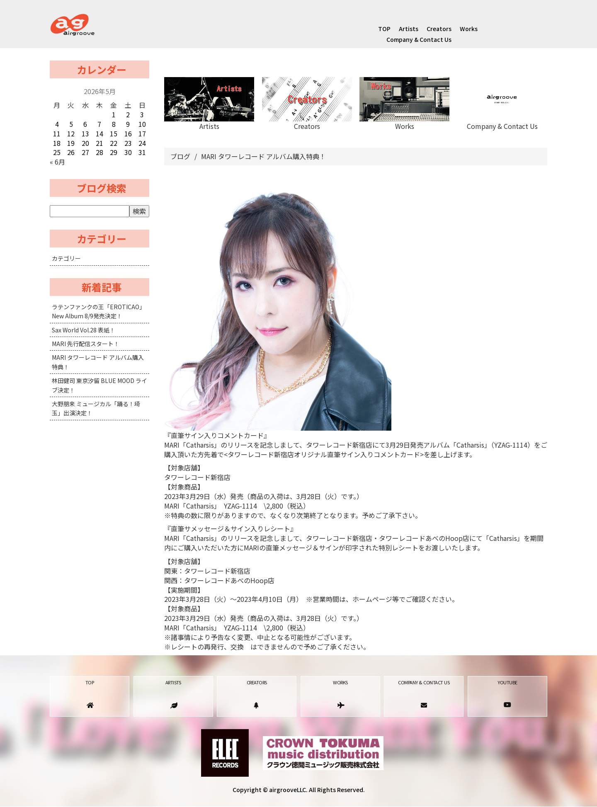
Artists (408, 28)
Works (469, 28)
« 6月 (57, 162)
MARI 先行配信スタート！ (85, 343)
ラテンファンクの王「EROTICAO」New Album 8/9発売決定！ (98, 311)
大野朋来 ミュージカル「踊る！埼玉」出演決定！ (96, 408)
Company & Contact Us (418, 39)
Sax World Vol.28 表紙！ (83, 330)
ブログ (180, 156)
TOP (384, 28)
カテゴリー (66, 258)
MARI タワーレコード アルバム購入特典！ (98, 362)
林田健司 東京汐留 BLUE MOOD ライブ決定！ (99, 385)
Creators (439, 28)
